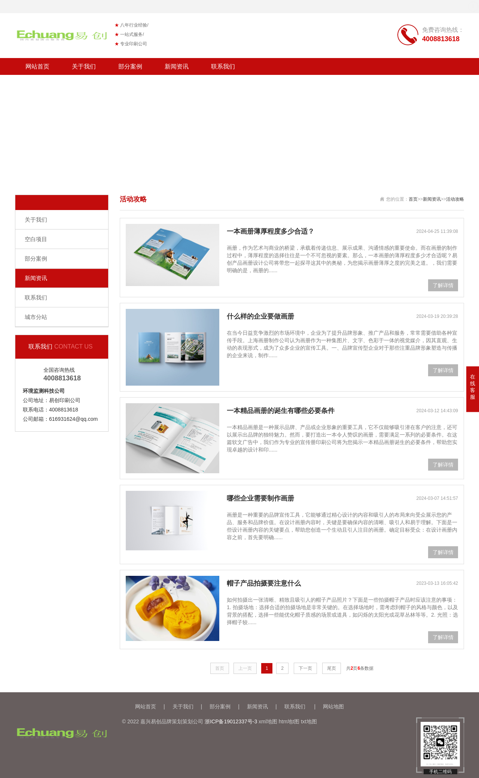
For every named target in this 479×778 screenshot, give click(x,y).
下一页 (305, 668)
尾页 (331, 668)
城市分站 (36, 317)
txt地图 (309, 721)
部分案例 (130, 66)
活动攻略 (455, 199)
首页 (413, 199)
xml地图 (268, 721)
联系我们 (223, 66)
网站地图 (333, 706)
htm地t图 (289, 721)
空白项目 (36, 239)
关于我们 (84, 66)
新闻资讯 (177, 66)
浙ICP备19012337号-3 (231, 721)
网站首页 (37, 66)
